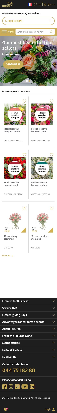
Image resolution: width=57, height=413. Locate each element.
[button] (27, 81)
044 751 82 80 (18, 370)
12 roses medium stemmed (39, 237)
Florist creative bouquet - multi (12, 130)
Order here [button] (13, 64)
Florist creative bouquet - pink (39, 130)
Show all (6, 255)
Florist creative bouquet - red (11, 184)
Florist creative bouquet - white (39, 184)
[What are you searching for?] (35, 32)
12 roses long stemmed (10, 237)
